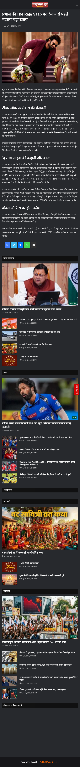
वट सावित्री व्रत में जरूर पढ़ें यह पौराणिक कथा (35, 344)
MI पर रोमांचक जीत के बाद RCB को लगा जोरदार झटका (39, 450)
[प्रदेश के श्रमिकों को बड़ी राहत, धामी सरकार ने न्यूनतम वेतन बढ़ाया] (40, 284)
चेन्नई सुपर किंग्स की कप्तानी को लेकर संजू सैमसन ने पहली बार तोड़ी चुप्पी (45, 474)
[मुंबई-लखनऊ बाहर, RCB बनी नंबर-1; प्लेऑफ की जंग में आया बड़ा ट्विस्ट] (9, 441)
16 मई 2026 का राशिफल (28, 357)
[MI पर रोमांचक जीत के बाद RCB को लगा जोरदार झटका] (9, 453)
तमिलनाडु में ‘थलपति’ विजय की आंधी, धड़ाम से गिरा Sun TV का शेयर (34, 642)
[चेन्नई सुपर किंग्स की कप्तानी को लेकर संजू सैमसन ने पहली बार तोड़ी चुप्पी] (9, 478)
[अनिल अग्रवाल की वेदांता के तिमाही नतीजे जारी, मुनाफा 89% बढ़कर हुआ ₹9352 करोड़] (9, 681)
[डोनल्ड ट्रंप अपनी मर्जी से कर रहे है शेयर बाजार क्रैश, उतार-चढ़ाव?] (9, 693)
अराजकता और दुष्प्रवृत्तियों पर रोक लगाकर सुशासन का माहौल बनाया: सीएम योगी (48, 320)
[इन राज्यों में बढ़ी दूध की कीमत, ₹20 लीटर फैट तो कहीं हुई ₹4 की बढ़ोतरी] (9, 669)
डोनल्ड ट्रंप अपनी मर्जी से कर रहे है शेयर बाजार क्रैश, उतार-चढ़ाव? (42, 689)
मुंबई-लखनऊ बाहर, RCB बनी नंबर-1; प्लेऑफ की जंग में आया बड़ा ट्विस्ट (45, 437)
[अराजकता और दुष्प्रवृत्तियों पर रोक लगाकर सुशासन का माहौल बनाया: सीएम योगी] (9, 323)
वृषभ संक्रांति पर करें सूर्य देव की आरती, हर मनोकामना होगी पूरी (41, 575)
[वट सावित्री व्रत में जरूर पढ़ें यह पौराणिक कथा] (9, 348)
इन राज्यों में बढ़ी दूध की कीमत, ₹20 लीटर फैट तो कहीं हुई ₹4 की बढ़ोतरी (45, 665)
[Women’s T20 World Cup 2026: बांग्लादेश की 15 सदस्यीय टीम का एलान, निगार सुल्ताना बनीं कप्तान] (9, 466)
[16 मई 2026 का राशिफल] (9, 360)
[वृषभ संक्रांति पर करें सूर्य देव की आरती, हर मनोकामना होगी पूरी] (9, 579)
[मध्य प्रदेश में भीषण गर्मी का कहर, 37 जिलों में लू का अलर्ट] (9, 336)
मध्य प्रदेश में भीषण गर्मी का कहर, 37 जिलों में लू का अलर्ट (39, 332)
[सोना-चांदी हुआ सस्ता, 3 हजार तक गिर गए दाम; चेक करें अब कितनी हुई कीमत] (9, 656)
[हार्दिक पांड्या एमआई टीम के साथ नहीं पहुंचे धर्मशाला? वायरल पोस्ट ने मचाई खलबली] (40, 399)
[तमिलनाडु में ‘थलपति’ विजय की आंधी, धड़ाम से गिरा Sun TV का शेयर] (40, 617)
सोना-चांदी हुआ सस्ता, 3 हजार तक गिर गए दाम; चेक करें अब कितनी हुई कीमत (47, 652)
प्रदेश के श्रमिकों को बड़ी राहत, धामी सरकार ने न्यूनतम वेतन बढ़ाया (31, 309)
